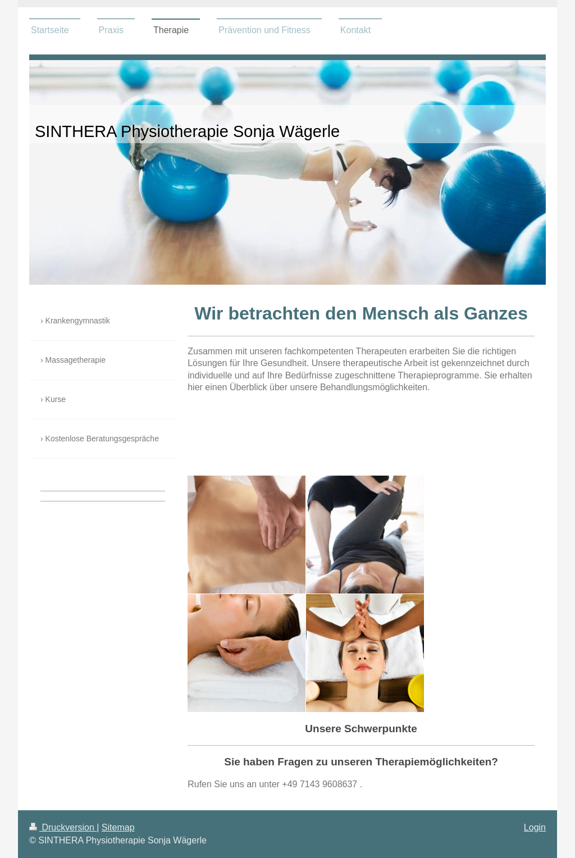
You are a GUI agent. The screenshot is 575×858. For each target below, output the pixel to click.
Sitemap (118, 827)
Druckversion (63, 827)
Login (535, 827)
